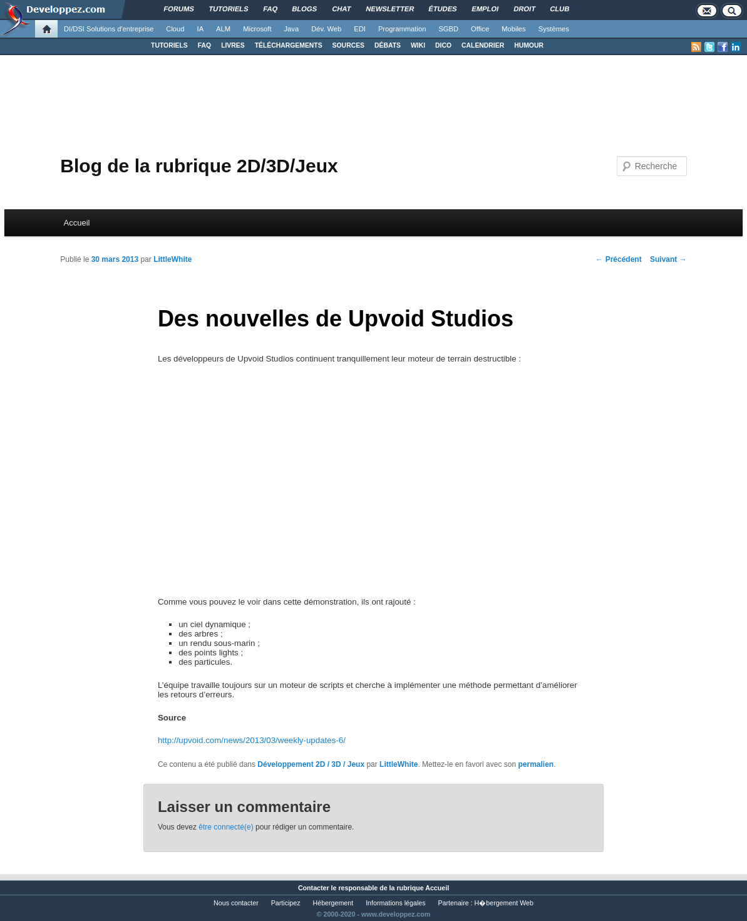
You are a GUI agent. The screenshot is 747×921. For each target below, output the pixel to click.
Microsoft (257, 29)
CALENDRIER (482, 45)
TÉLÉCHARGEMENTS (288, 45)
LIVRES (233, 45)
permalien (536, 764)
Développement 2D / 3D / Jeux (310, 764)
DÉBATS (387, 45)
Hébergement (333, 903)
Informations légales (395, 903)
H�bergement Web (504, 903)
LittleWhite (172, 259)
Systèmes (553, 29)
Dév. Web (326, 29)
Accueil (77, 222)
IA (200, 29)
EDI (360, 29)
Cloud (175, 29)
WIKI (418, 45)
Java (291, 29)
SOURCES (348, 45)
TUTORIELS (169, 45)
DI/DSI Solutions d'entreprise (108, 29)
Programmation (402, 29)
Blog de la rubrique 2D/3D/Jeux (198, 165)
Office (480, 29)
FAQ (204, 45)
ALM (223, 29)
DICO (443, 45)
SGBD (448, 29)
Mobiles (514, 29)
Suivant (668, 259)
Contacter (313, 888)
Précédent (618, 259)
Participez (286, 903)
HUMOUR (529, 45)
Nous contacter (236, 903)
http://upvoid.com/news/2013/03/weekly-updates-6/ (252, 740)
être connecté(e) (225, 827)
